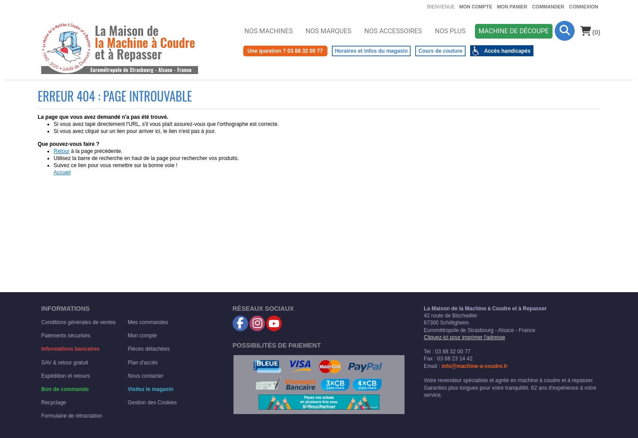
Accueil (62, 172)
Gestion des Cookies (152, 402)
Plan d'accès (143, 363)
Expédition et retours (65, 376)
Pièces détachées (149, 349)
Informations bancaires (70, 349)
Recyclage (53, 402)
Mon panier (512, 6)
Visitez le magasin (150, 389)
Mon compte (475, 6)
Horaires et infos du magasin (371, 51)
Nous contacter (145, 376)
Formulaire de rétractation (71, 416)
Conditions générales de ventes (78, 322)
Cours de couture (440, 51)
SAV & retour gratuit (64, 363)
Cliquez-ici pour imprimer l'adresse (465, 337)
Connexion (583, 6)
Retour (62, 151)
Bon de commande (65, 389)
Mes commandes (148, 322)
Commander (548, 6)
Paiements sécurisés (65, 335)
